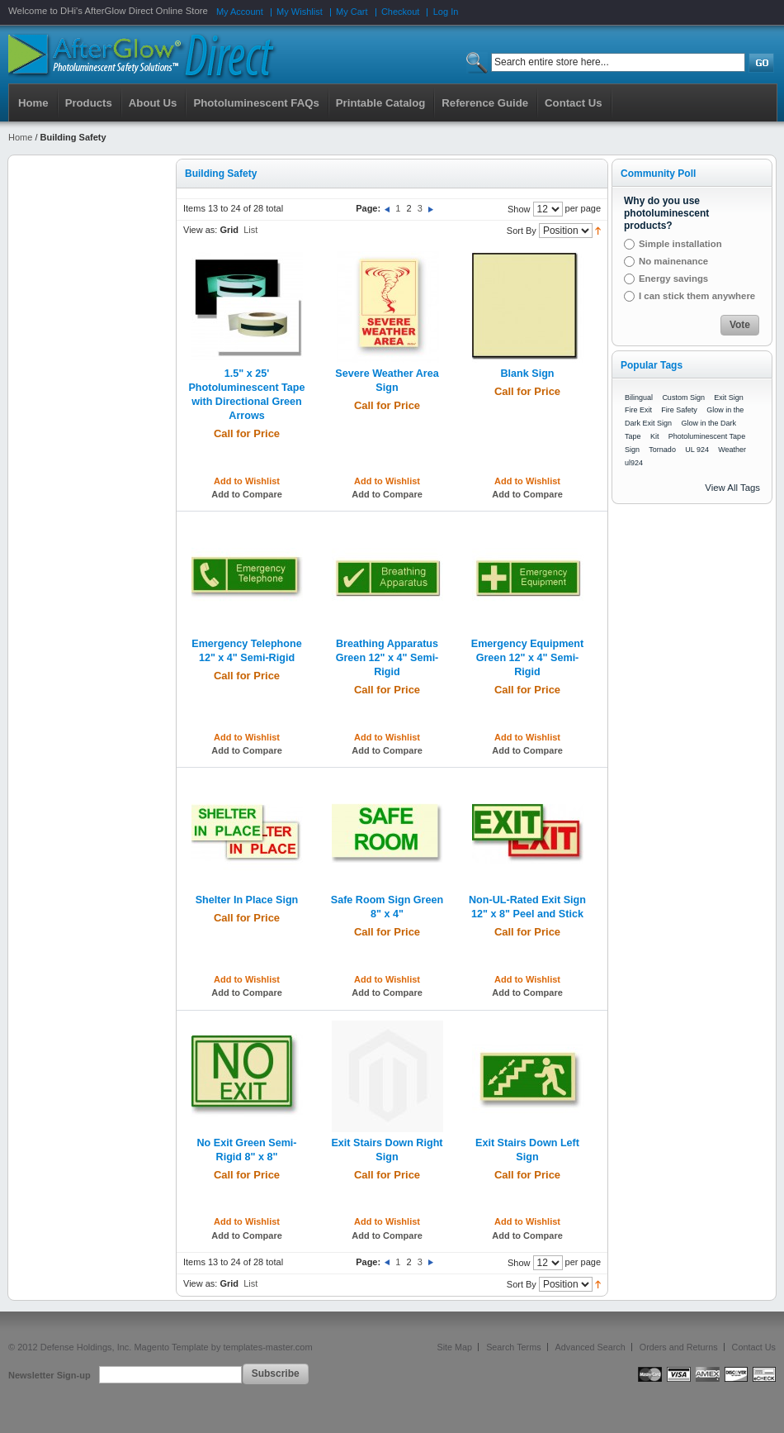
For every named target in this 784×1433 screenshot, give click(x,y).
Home (33, 103)
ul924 (634, 463)
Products (88, 103)
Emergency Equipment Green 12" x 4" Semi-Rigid (527, 658)
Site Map (455, 1347)
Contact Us (754, 1347)
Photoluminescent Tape (706, 436)
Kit (654, 436)
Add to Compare (246, 494)
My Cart (352, 12)
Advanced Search (590, 1347)
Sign (632, 449)
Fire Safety (679, 410)
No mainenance (673, 261)
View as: (200, 230)
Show (519, 209)
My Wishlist (299, 12)
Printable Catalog (380, 103)
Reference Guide (485, 103)
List (250, 230)
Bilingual (639, 397)
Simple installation (680, 244)
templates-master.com (267, 1347)
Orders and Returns (679, 1347)
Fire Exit (638, 410)
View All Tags (732, 488)
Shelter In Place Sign (247, 900)
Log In (446, 12)
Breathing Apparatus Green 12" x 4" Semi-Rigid (387, 658)
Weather (732, 449)
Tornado (662, 449)
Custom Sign (683, 397)
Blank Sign (527, 373)
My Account (239, 12)
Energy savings (673, 278)
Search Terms (513, 1347)
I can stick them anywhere (697, 296)
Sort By (521, 231)
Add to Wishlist (247, 481)
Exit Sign (729, 397)
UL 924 (697, 449)
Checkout (400, 12)
